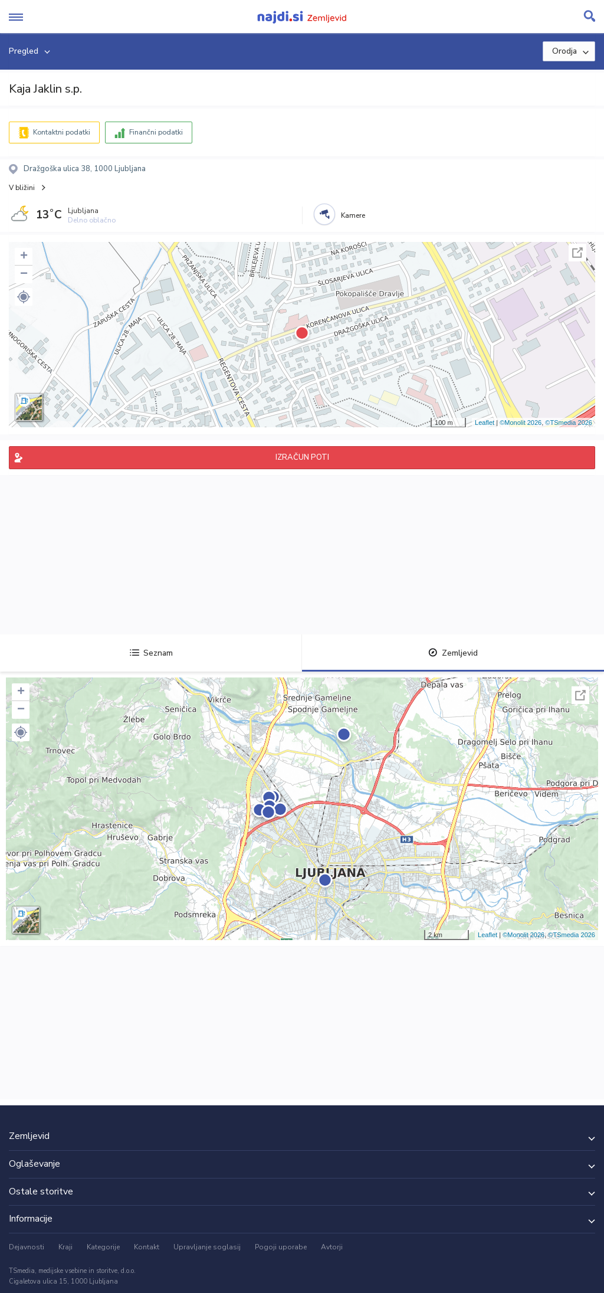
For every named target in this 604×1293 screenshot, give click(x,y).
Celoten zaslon (577, 252)
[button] (23, 297)
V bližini (22, 187)
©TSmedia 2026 (568, 422)
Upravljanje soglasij (207, 1247)
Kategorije (103, 1247)
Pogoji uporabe (281, 1247)
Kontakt (146, 1247)
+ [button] (24, 257)
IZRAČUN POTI (302, 457)
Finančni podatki (156, 132)
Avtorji (332, 1247)
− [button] (24, 274)
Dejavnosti (26, 1247)
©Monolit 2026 (520, 422)
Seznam (151, 653)
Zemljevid (453, 653)
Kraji (65, 1247)
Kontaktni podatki (61, 132)
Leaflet (484, 422)
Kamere (353, 215)
